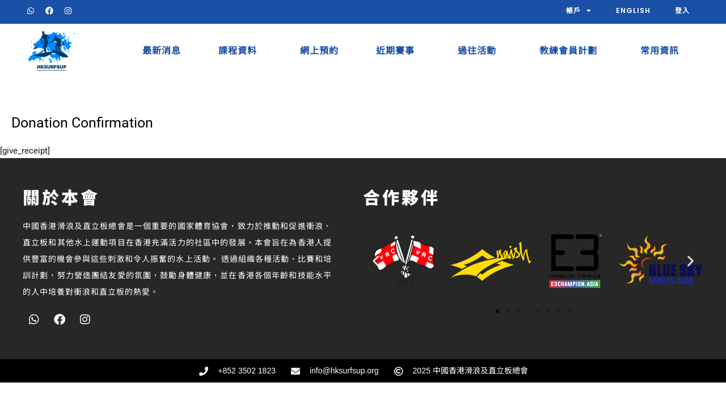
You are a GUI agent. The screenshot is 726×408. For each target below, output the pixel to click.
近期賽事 (398, 50)
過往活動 (480, 50)
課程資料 (240, 50)
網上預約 (319, 50)
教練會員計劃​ (571, 50)
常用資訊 (662, 50)
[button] (376, 260)
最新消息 (161, 50)
